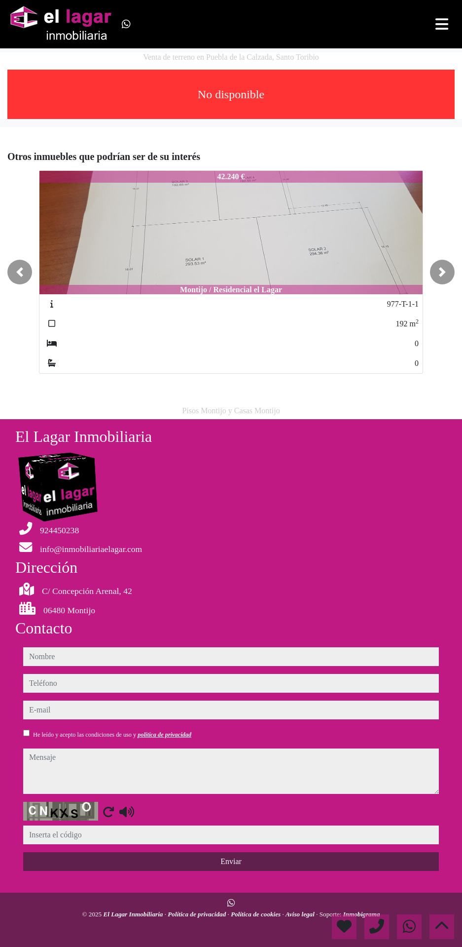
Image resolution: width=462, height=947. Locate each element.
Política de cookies (256, 914)
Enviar (231, 861)
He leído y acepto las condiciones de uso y (112, 734)
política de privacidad (164, 734)
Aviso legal (300, 914)
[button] (19, 272)
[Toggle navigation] (441, 24)
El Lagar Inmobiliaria (134, 914)
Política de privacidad (197, 914)
